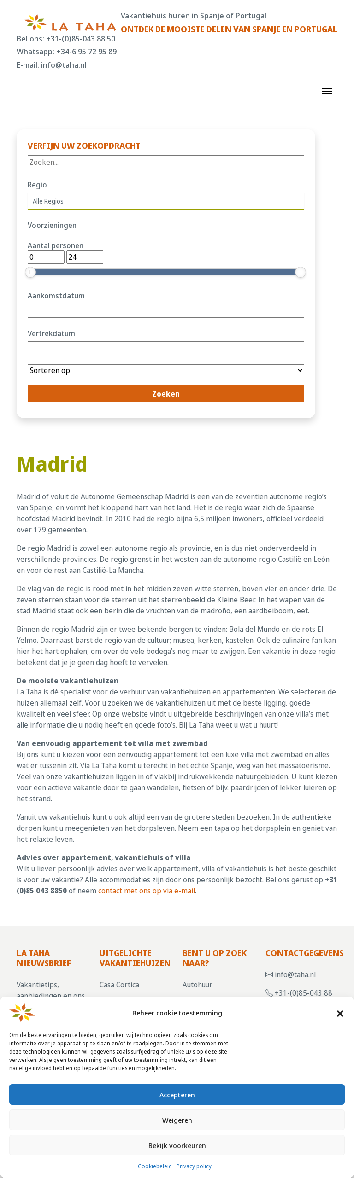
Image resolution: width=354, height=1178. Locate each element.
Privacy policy (194, 1166)
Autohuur (197, 985)
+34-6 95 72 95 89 (86, 51)
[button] (340, 1012)
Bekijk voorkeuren (177, 1145)
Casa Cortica (119, 985)
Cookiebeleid (155, 1166)
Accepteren (177, 1094)
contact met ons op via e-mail (146, 891)
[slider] (30, 272)
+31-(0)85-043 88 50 (80, 38)
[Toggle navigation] (326, 90)
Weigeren (177, 1120)
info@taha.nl (64, 64)
